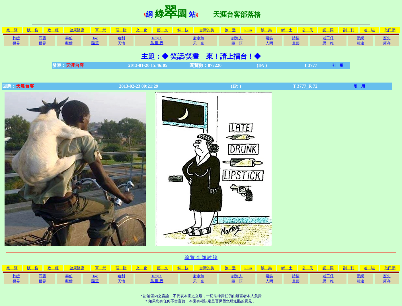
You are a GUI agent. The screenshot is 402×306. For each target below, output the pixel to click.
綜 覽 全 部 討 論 (201, 257)
